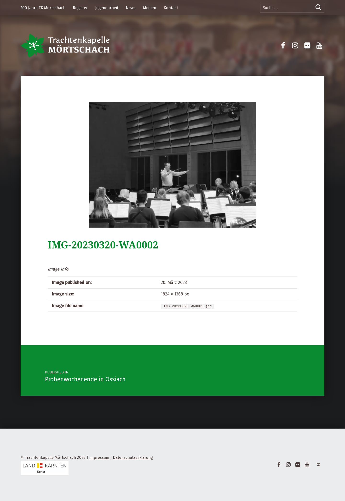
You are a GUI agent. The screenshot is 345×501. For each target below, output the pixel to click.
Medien (149, 8)
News (131, 8)
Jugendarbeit (106, 8)
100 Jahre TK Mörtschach (43, 8)
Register (80, 8)
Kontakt (171, 8)
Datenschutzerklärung (133, 457)
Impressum (99, 457)
